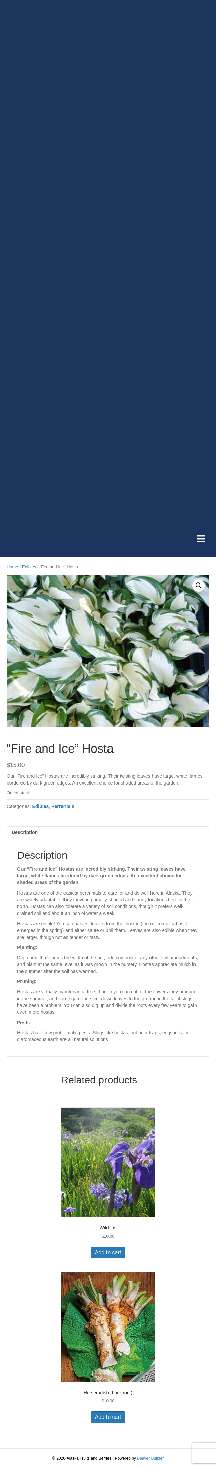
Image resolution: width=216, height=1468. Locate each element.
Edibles (29, 566)
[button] (198, 585)
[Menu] (200, 538)
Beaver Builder (150, 1458)
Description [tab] (25, 832)
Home (12, 566)
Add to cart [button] (108, 1252)
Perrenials (62, 806)
